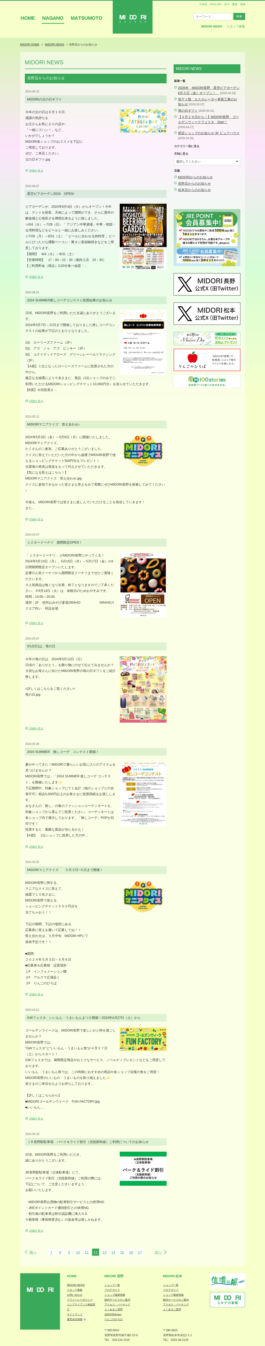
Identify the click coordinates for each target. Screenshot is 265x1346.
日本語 (203, 4)
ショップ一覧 (112, 1285)
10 (78, 1252)
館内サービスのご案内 (117, 1299)
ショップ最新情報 (115, 1294)
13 (104, 1252)
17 (140, 1252)
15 (122, 1252)
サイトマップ (74, 1314)
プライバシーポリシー (80, 1299)
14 (113, 1252)
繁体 (234, 4)
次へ (158, 1252)
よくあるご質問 (114, 1309)
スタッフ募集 (236, 26)
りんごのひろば (114, 1319)
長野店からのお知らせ (194, 183)
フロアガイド (112, 1289)
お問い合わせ (74, 1294)
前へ (33, 1252)
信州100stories (113, 1314)
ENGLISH (215, 4)
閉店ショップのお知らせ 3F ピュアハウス (208, 133)
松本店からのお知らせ (194, 190)
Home (72, 1276)
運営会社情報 (74, 1319)
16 (131, 1252)
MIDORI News (211, 26)
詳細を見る (36, 170)
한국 (226, 4)
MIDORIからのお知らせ (195, 177)
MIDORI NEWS (76, 1285)
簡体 (242, 4)
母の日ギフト (188, 110)
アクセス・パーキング (117, 1304)
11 (87, 1252)
